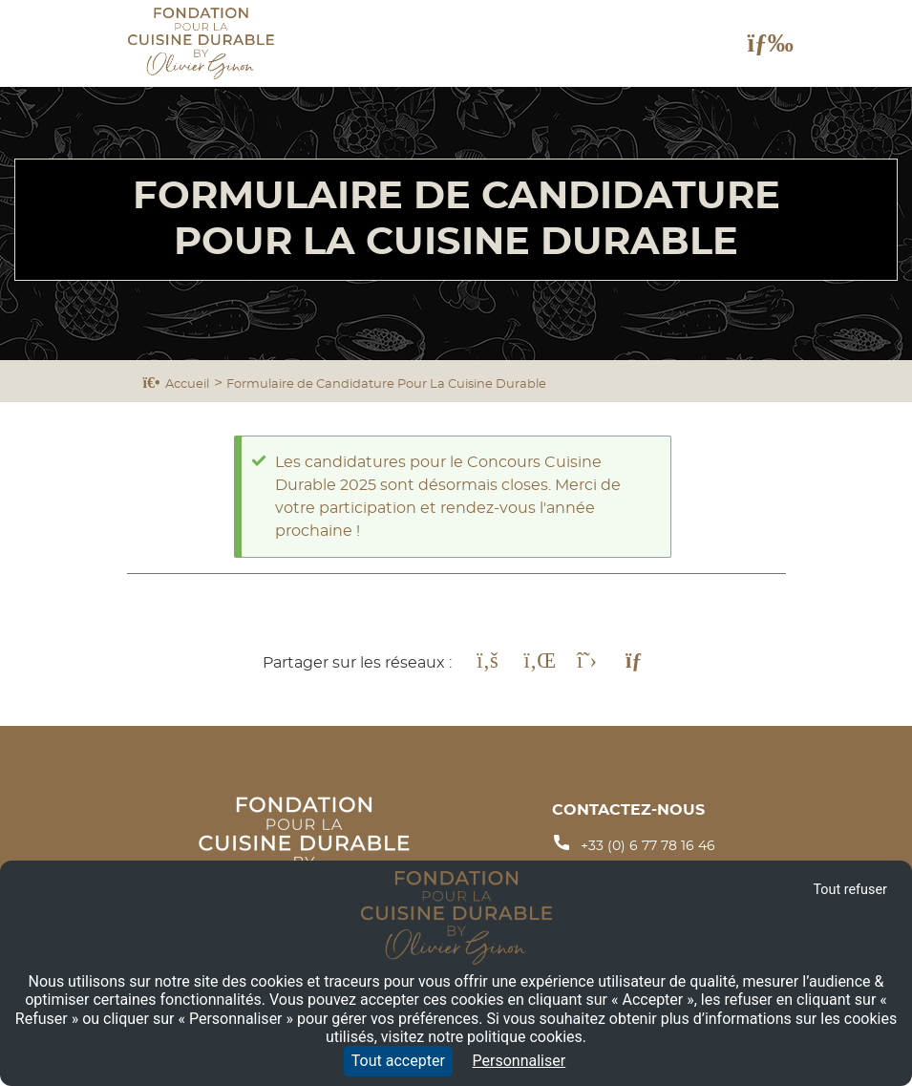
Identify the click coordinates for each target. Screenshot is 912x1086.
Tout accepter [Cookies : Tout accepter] (398, 1061)
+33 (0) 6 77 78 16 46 (648, 846)
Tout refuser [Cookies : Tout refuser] (850, 890)
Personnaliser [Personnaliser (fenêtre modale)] (519, 1061)
